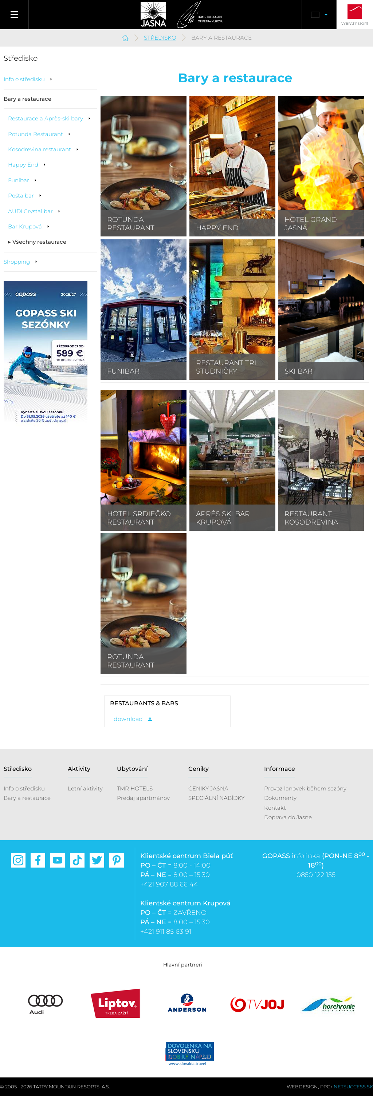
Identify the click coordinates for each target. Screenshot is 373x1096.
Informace (279, 768)
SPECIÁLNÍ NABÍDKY (216, 797)
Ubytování (132, 768)
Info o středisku (24, 788)
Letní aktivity (85, 788)
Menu (14, 14)
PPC (325, 1086)
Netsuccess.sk (353, 1086)
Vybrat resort (354, 23)
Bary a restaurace (27, 797)
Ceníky (198, 768)
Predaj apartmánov (143, 797)
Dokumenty (280, 797)
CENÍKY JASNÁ (208, 788)
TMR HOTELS (135, 788)
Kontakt (275, 807)
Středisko (160, 37)
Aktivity (79, 768)
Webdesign (302, 1086)
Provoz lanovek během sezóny (305, 788)
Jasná (153, 14)
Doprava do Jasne (288, 817)
